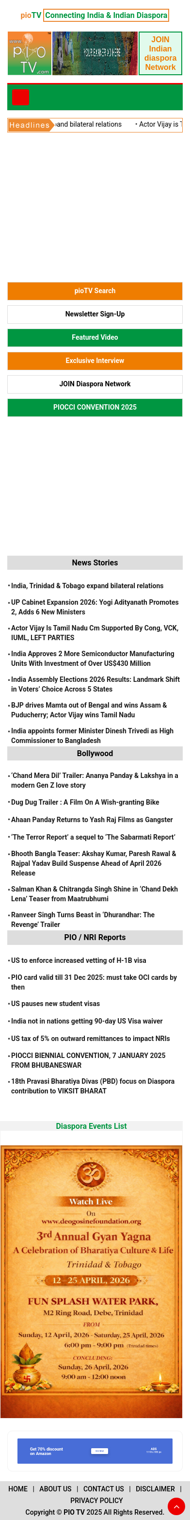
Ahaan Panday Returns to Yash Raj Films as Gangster (92, 820)
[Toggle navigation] (20, 97)
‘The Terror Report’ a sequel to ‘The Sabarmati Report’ (93, 837)
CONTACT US (103, 1489)
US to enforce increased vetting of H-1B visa (78, 960)
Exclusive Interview (95, 360)
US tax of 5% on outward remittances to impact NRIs (90, 1038)
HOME (18, 1489)
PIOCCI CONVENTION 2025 (95, 407)
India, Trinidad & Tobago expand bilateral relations (87, 586)
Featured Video (95, 337)
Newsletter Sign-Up (95, 314)
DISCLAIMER (155, 1489)
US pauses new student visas (55, 1004)
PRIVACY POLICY (96, 1500)
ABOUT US (55, 1489)
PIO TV (74, 1512)
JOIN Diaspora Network (94, 384)
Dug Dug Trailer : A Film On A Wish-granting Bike (85, 802)
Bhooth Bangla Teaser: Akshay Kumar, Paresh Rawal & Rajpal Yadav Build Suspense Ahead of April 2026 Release (93, 863)
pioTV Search (95, 291)
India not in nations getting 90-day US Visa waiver (87, 1021)
